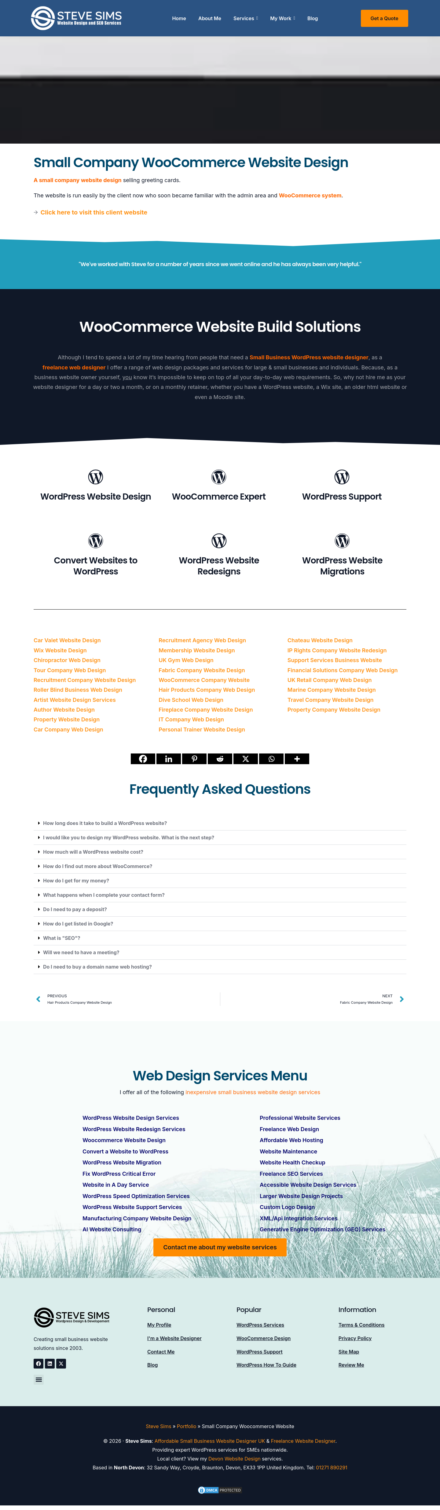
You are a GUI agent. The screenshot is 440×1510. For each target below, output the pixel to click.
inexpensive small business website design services (252, 1092)
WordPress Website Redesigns (219, 566)
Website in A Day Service (115, 1184)
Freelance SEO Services (291, 1173)
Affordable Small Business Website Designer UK (210, 1439)
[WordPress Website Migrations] (342, 542)
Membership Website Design (197, 650)
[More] (297, 758)
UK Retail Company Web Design (330, 680)
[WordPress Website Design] (95, 478)
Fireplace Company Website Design (206, 709)
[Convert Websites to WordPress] (95, 542)
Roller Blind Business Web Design (78, 690)
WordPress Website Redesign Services (133, 1129)
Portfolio (186, 1424)
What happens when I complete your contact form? (104, 895)
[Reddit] (220, 758)
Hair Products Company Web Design (207, 690)
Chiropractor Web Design (67, 660)
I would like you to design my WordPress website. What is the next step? (128, 837)
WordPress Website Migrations (342, 566)
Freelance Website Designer (303, 1439)
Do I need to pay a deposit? (75, 909)
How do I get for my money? (76, 881)
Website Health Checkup (292, 1162)
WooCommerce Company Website (204, 680)
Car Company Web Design (68, 729)
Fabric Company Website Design (202, 670)
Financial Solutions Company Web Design (343, 670)
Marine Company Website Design (332, 690)
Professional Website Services (300, 1118)
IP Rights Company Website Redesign (337, 650)
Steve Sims (158, 1424)
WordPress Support (342, 497)
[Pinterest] (194, 758)
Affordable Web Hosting (291, 1140)
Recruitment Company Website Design (85, 680)
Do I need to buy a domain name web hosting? (97, 967)
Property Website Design (67, 719)
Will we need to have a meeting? (81, 952)
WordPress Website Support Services (132, 1206)
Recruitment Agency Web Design (202, 640)
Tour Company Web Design (70, 670)
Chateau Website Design (320, 640)
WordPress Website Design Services (130, 1118)
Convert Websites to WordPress (96, 566)
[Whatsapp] (271, 758)
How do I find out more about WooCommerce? (97, 866)
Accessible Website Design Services (308, 1184)
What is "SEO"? (61, 938)
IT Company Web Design (191, 719)
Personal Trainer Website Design (202, 729)
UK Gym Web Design (186, 660)
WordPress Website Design (95, 497)
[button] (220, 823)
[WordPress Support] (342, 478)
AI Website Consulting (111, 1228)
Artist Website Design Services (75, 700)
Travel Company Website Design (331, 700)
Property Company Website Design (334, 709)
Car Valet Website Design (67, 640)
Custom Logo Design (287, 1206)
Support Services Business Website (335, 660)
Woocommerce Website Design (124, 1140)
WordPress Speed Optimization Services (136, 1195)
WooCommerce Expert (219, 497)
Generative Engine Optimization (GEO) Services (322, 1228)
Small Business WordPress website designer (309, 357)
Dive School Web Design (191, 700)
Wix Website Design (60, 650)
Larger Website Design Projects (301, 1195)
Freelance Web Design (289, 1129)
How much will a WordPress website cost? (93, 852)
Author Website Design (64, 709)
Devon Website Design (234, 1457)
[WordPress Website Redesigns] (219, 542)
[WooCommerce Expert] (218, 478)
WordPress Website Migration (121, 1162)
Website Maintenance (288, 1151)
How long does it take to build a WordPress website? (105, 823)
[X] (245, 758)
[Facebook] (143, 758)
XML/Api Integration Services (299, 1217)
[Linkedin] (168, 758)
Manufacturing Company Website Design (136, 1217)
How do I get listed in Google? (78, 924)
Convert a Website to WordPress (125, 1151)
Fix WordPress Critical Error (119, 1173)
